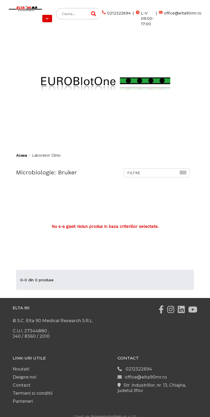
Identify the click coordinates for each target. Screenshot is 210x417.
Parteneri (23, 401)
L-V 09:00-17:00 (145, 18)
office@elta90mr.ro (180, 18)
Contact (21, 385)
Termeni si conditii (32, 393)
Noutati (21, 369)
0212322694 (116, 18)
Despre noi (24, 377)
